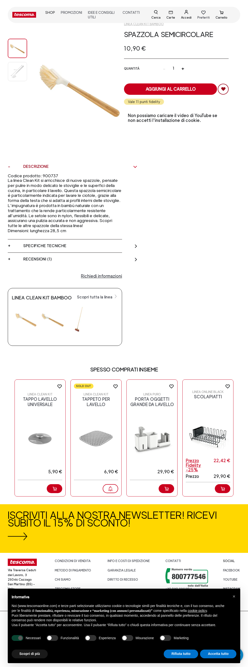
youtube (230, 579)
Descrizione (80, 166)
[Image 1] (17, 71)
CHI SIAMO (63, 579)
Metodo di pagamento (73, 570)
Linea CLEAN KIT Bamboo (144, 24)
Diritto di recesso (123, 579)
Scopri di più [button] (29, 654)
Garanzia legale (122, 570)
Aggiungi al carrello (171, 89)
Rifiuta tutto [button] (181, 654)
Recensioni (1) (80, 259)
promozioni (71, 12)
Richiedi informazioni (101, 276)
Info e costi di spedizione (129, 561)
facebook (231, 570)
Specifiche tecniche (80, 246)
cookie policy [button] (197, 611)
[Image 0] (17, 48)
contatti (131, 12)
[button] (234, 596)
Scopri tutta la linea (97, 296)
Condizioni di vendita (73, 561)
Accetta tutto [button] (218, 654)
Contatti (173, 561)
